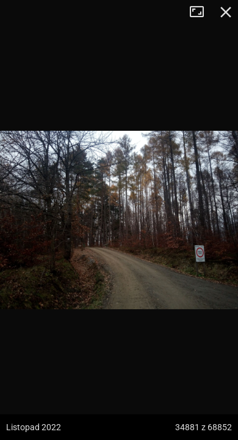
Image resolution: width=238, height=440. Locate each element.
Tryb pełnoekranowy (201, 12)
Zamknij (226, 12)
